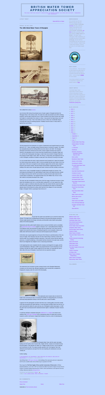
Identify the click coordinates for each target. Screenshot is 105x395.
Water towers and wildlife (77, 200)
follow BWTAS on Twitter (58, 21)
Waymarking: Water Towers (75, 259)
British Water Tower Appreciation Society (52, 8)
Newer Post (22, 384)
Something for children (77, 163)
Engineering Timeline (74, 224)
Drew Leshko (75, 157)
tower (46, 373)
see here (71, 25)
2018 (72, 111)
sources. (34, 109)
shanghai (41, 373)
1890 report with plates (33, 360)
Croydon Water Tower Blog (78, 142)
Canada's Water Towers (74, 218)
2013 (72, 121)
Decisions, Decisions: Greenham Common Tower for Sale (77, 153)
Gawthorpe (74, 149)
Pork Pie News (75, 169)
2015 (72, 117)
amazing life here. (36, 370)
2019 (72, 109)
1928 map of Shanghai (32, 314)
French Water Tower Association (76, 225)
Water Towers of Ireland (74, 233)
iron (36, 373)
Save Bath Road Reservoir (78, 171)
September (75, 136)
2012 (72, 123)
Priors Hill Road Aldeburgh (78, 202)
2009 (72, 130)
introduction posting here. (75, 102)
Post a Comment (23, 381)
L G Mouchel (75, 147)
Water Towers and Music (77, 194)
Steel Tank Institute (73, 245)
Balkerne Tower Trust (74, 216)
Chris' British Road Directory (75, 222)
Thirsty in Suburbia (73, 250)
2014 (72, 119)
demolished (30, 373)
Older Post (61, 384)
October (74, 133)
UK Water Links (72, 252)
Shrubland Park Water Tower (78, 185)
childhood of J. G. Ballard (46, 312)
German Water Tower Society (76, 229)
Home (42, 384)
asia (25, 373)
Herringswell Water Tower (78, 179)
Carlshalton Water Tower (75, 220)
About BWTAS (75, 208)
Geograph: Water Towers (75, 227)
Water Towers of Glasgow (75, 257)
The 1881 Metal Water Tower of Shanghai (34, 28)
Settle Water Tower (73, 243)
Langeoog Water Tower (77, 177)
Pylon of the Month (73, 241)
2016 (72, 115)
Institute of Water (73, 231)
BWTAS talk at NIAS (76, 196)
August (74, 138)
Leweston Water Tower (77, 175)
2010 (72, 127)
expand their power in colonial (29, 226)
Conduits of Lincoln (76, 173)
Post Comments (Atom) (31, 387)
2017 (72, 113)
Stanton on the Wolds (77, 161)
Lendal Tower (75, 198)
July (73, 140)
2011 (72, 125)
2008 (72, 132)
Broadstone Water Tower (77, 159)
